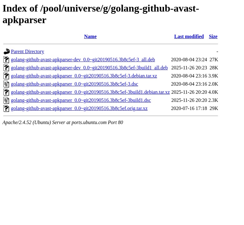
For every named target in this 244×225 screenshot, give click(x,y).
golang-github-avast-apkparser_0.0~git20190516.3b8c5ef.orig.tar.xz (79, 108)
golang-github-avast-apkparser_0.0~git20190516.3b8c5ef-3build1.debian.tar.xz (90, 92)
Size (213, 36)
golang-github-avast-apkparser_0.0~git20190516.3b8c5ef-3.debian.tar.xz (84, 75)
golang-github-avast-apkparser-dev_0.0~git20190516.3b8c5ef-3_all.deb (83, 59)
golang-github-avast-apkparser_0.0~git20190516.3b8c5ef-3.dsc (74, 84)
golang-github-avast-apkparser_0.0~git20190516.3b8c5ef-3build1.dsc (81, 100)
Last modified (189, 36)
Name (90, 36)
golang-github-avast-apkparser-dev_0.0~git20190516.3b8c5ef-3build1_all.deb (89, 67)
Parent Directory (27, 51)
